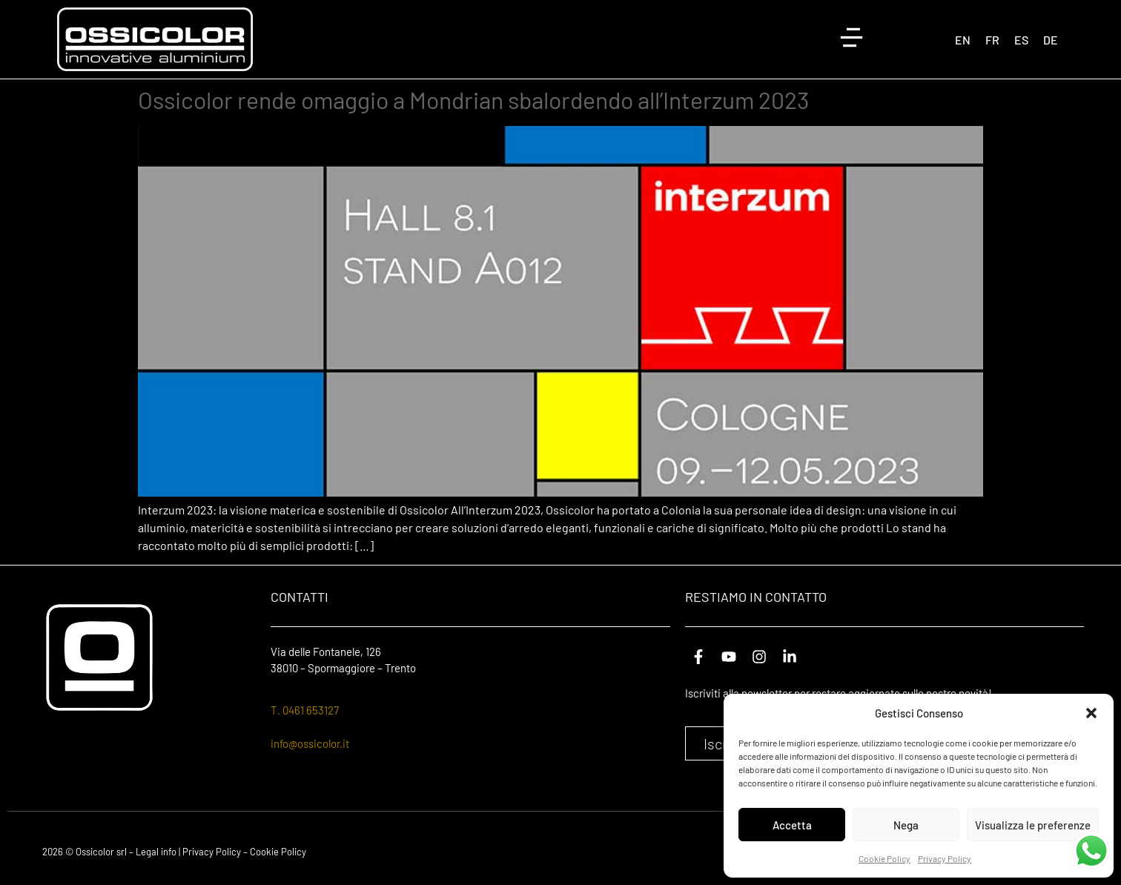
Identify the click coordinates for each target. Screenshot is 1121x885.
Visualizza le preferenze (1033, 825)
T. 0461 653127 (305, 710)
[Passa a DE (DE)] (1050, 39)
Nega (906, 825)
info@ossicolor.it (310, 743)
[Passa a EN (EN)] (963, 39)
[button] (1091, 713)
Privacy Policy (944, 858)
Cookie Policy (884, 858)
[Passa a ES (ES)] (1021, 39)
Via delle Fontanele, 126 (326, 651)
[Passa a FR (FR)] (992, 39)
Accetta (792, 825)
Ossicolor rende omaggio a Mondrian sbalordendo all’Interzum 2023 (473, 99)
